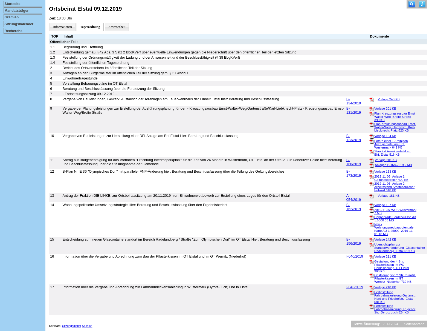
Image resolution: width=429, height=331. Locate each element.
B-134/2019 (353, 101)
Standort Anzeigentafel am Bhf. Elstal (392, 153)
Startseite (12, 4)
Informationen (62, 27)
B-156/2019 (353, 241)
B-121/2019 (353, 110)
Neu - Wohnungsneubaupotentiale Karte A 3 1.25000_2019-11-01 (394, 229)
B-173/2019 (353, 173)
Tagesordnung (90, 27)
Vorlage (388, 99)
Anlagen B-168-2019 (393, 165)
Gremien (11, 17)
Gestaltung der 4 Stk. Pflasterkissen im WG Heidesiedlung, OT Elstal (391, 266)
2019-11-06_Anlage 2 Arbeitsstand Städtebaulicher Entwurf (394, 187)
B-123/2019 (353, 138)
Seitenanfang (414, 324)
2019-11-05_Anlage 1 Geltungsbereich (391, 178)
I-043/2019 (354, 287)
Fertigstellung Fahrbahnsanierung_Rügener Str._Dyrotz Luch (394, 309)
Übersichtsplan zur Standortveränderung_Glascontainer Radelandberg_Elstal (399, 248)
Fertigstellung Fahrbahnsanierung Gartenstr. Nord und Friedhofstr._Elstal (395, 297)
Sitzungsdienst (71, 325)
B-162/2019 (353, 207)
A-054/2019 (353, 197)
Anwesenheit (117, 27)
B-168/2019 (353, 162)
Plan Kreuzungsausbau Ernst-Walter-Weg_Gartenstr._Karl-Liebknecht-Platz (395, 127)
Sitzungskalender (18, 24)
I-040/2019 (354, 256)
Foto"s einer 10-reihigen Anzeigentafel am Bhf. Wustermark (391, 144)
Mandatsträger (16, 10)
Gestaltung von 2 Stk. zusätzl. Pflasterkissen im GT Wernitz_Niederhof (395, 278)
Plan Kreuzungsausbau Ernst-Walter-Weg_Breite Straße (395, 117)
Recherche (13, 31)
